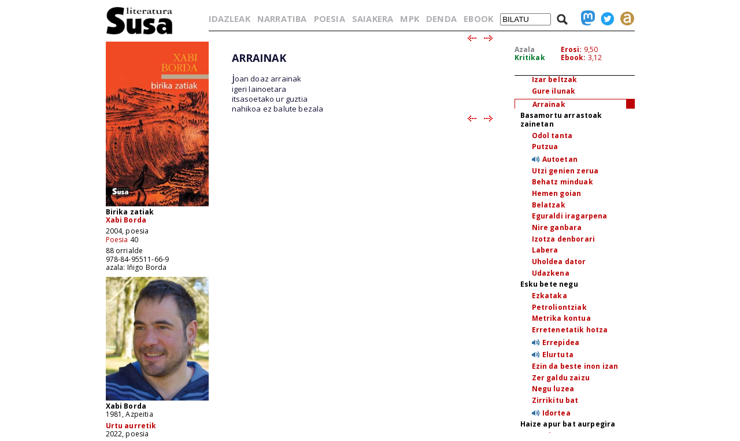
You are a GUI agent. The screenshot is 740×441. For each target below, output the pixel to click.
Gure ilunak (554, 91)
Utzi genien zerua (565, 171)
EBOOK (478, 18)
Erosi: (571, 49)
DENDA (441, 18)
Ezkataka (549, 296)
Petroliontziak (559, 307)
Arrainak (548, 104)
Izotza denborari (563, 239)
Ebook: (573, 57)
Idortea (556, 413)
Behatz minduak (562, 182)
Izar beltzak (555, 79)
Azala (525, 49)
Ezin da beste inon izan (575, 366)
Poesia (117, 239)
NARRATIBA (281, 18)
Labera (545, 250)
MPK (409, 18)
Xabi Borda (126, 220)
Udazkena (550, 273)
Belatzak (548, 205)
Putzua (545, 146)
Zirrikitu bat (555, 400)
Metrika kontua (561, 318)
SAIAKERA (372, 18)
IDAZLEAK (229, 18)
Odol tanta (552, 135)
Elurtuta (558, 355)
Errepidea (560, 342)
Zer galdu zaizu (561, 378)
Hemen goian (557, 193)
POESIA (329, 18)
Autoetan (560, 159)
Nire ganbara (557, 227)
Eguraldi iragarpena (570, 216)
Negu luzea (553, 389)
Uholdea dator (559, 261)
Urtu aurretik (131, 426)
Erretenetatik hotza (570, 330)
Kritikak (530, 57)
